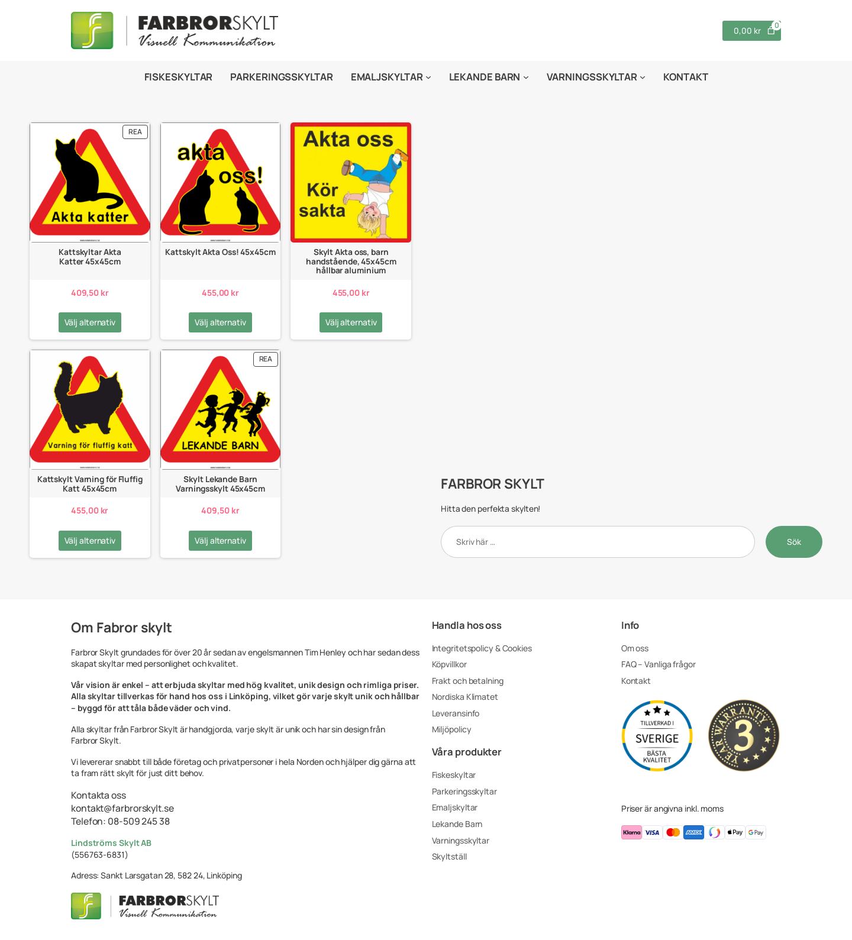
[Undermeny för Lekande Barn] (526, 77)
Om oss (634, 648)
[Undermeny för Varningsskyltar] (643, 77)
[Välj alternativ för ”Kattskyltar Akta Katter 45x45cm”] (90, 322)
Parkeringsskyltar (464, 791)
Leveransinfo (456, 713)
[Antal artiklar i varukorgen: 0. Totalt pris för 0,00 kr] (751, 31)
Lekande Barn (457, 823)
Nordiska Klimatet (465, 696)
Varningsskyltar (461, 840)
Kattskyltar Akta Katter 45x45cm (90, 256)
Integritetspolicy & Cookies (482, 648)
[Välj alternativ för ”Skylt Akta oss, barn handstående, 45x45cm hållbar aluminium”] (351, 322)
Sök (794, 541)
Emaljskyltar (455, 807)
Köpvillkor (449, 664)
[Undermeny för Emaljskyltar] (428, 77)
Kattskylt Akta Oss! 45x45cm (220, 251)
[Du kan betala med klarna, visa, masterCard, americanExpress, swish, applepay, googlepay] (701, 833)
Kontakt (636, 680)
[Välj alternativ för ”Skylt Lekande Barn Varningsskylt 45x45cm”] (220, 541)
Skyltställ (449, 856)
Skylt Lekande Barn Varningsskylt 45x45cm (220, 483)
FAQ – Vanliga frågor (658, 664)
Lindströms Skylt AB (111, 842)
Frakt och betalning (468, 680)
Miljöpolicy (452, 729)
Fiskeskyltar (454, 774)
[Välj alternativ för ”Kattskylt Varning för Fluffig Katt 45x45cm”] (90, 541)
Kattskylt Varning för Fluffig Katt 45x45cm (90, 483)
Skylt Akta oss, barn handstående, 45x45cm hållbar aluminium (351, 260)
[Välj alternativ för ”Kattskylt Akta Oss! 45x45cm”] (220, 322)
